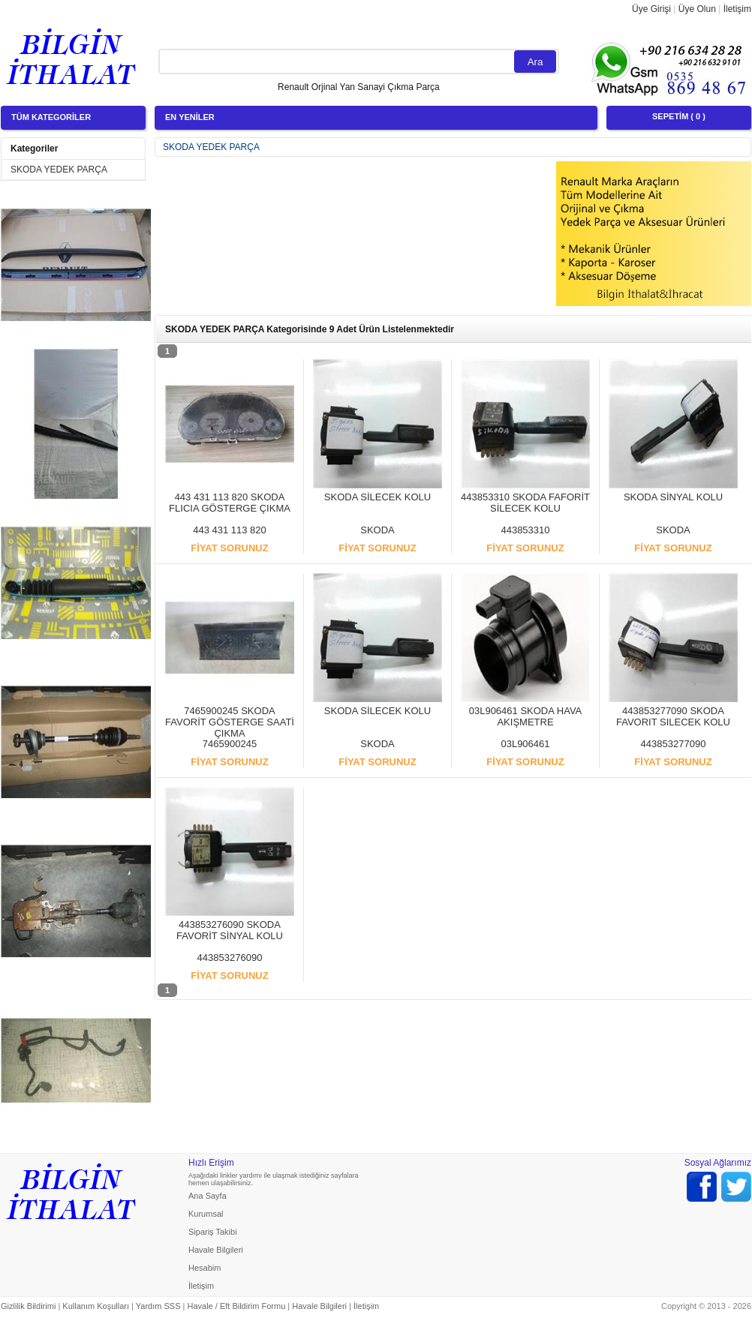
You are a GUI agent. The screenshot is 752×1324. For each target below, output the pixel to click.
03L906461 (525, 743)
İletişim (737, 9)
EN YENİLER (190, 117)
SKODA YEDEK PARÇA (59, 169)
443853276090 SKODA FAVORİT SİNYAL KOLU (229, 930)
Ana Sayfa (207, 1195)
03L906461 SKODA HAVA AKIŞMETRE (525, 716)
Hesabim (204, 1267)
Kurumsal (205, 1213)
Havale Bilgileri (215, 1249)
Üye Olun (697, 9)
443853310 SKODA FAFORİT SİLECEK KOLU (525, 502)
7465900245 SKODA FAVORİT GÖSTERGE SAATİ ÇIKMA (229, 722)
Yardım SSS (158, 1305)
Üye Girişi (651, 9)
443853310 (525, 530)
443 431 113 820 (229, 530)
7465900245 (230, 743)
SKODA (377, 530)
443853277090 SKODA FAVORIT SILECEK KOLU (673, 716)
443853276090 (230, 957)
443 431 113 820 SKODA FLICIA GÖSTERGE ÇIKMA (229, 502)
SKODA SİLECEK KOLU (377, 497)
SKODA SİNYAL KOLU (673, 497)
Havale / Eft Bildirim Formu (236, 1305)
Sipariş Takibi (212, 1231)
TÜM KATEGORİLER (51, 117)
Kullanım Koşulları (95, 1305)
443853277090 (673, 743)
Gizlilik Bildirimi (28, 1305)
